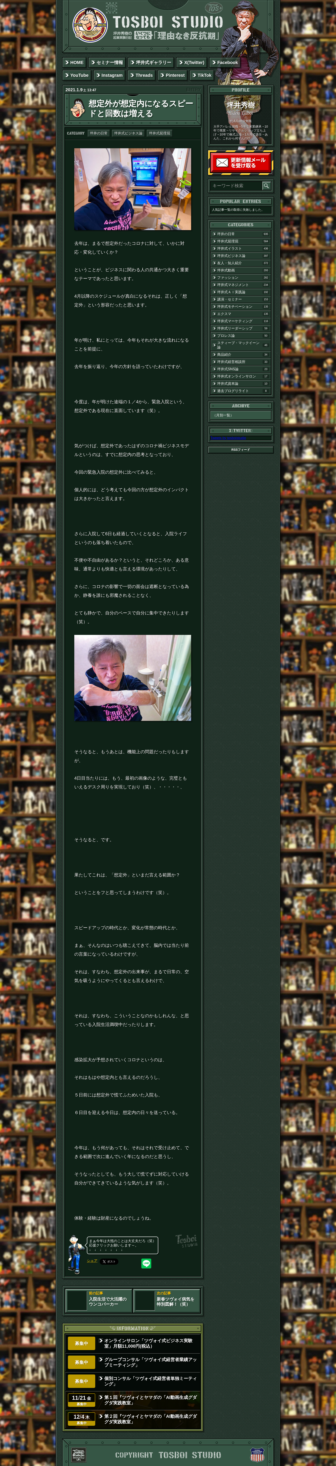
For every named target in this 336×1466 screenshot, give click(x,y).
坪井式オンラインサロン (243, 376)
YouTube (79, 75)
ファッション (243, 278)
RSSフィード (240, 449)
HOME (77, 62)
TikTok (205, 75)
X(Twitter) (194, 62)
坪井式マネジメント (243, 285)
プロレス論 (243, 336)
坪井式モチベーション (243, 307)
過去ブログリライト (243, 391)
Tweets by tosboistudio (228, 438)
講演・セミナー (243, 299)
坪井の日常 (99, 133)
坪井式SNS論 (243, 369)
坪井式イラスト (243, 249)
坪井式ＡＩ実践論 (243, 292)
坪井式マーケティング (243, 321)
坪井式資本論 (243, 384)
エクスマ (243, 314)
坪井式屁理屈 (159, 133)
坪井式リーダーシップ (243, 328)
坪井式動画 (243, 270)
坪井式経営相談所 (243, 362)
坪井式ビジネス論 (128, 133)
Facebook (227, 62)
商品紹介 (243, 355)
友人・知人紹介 (243, 263)
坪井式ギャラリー (153, 62)
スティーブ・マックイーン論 (243, 345)
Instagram (112, 75)
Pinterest (175, 75)
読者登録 (270, 171)
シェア (92, 1261)
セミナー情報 (110, 62)
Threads (144, 75)
